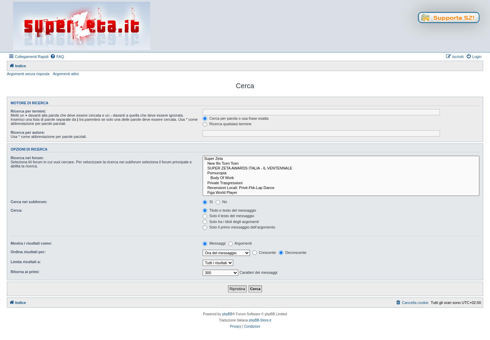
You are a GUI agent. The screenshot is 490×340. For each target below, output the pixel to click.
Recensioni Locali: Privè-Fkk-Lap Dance (341, 188)
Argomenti (240, 243)
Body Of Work (341, 178)
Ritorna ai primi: (25, 272)
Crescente (264, 252)
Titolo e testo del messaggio (229, 210)
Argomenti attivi (66, 74)
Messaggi (214, 243)
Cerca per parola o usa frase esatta (235, 118)
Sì (208, 202)
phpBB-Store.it (260, 320)
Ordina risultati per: (28, 252)
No (221, 202)
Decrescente (293, 252)
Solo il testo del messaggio (228, 216)
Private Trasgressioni (341, 183)
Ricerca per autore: (28, 132)
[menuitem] (57, 56)
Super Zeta (341, 158)
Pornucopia (341, 173)
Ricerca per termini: (28, 111)
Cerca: (16, 210)
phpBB (227, 314)
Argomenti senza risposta (28, 74)
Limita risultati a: (26, 262)
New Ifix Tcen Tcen (341, 163)
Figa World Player (341, 192)
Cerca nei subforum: (29, 202)
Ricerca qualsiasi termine (227, 124)
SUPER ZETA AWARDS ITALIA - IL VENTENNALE (341, 168)
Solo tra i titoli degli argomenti (231, 222)
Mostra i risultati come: (31, 243)
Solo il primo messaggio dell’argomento (239, 227)
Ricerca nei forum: (27, 158)
